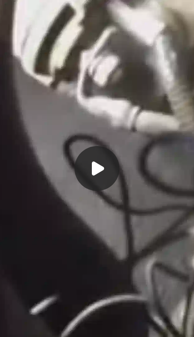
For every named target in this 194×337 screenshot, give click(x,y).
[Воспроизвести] (97, 168)
